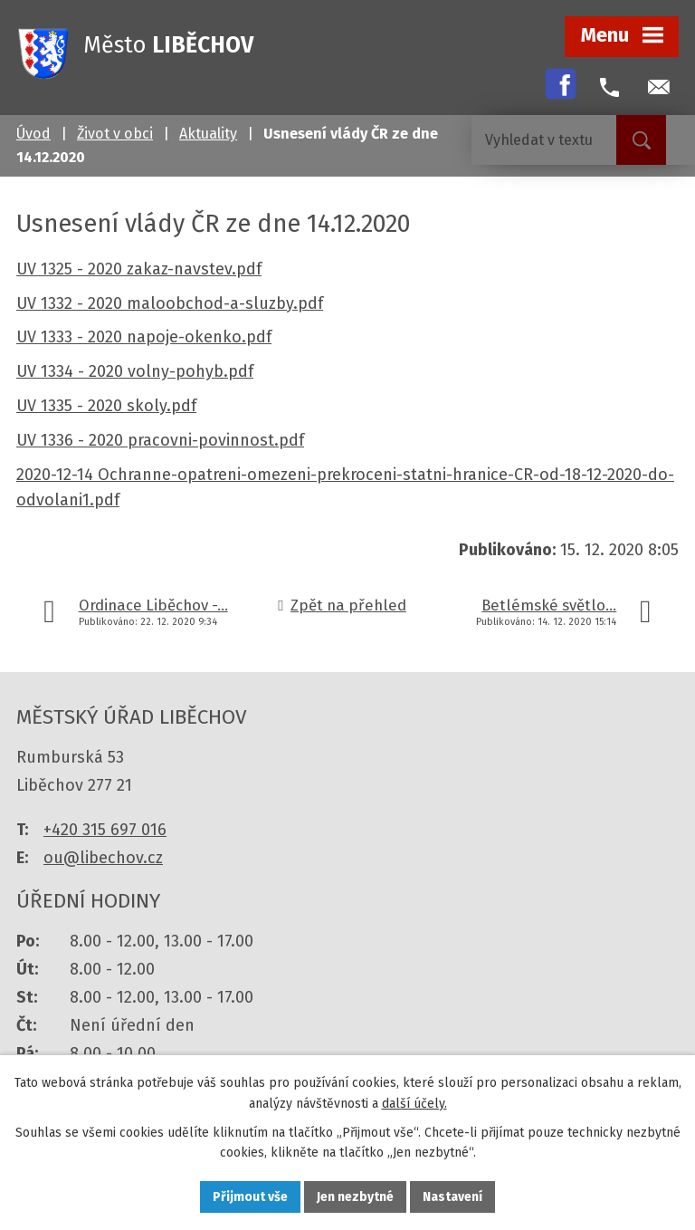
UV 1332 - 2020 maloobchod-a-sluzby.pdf (169, 303)
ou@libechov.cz (103, 858)
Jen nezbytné (355, 1197)
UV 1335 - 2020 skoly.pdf (106, 406)
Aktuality (208, 133)
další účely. (414, 1103)
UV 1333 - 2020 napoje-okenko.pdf (143, 337)
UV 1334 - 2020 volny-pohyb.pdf (134, 371)
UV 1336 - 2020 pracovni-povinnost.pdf (160, 440)
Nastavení (452, 1197)
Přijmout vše (250, 1197)
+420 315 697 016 (105, 830)
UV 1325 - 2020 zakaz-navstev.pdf (139, 269)
